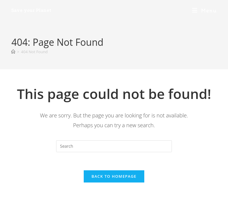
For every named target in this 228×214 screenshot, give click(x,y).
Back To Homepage (113, 176)
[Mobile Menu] (204, 10)
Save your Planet (31, 10)
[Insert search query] (114, 146)
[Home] (13, 51)
